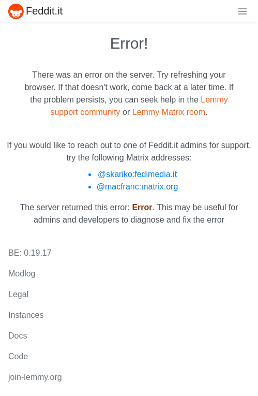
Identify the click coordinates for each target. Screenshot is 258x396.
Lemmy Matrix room (168, 112)
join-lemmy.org (35, 377)
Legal (18, 294)
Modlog (21, 273)
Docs (17, 335)
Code (18, 356)
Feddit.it (35, 11)
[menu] (242, 11)
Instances (25, 315)
